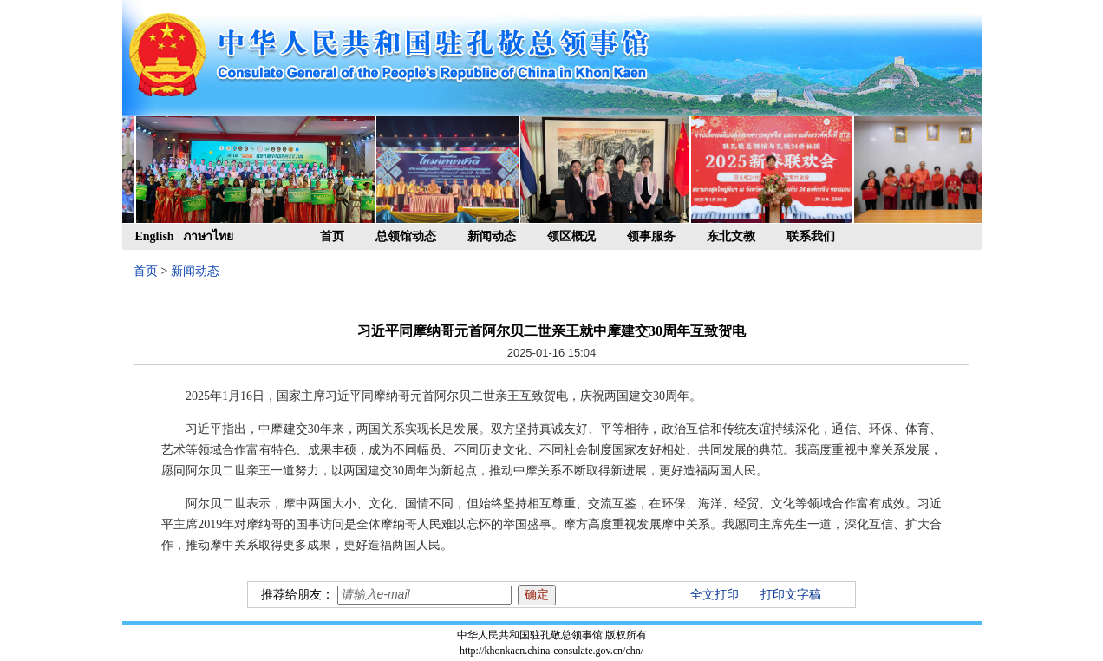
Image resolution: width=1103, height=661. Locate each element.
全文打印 (714, 594)
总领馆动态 (405, 236)
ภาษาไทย (208, 236)
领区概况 (571, 236)
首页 (332, 236)
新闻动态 (491, 236)
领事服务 (651, 236)
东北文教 (731, 236)
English (154, 236)
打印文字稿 (790, 594)
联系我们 (810, 236)
